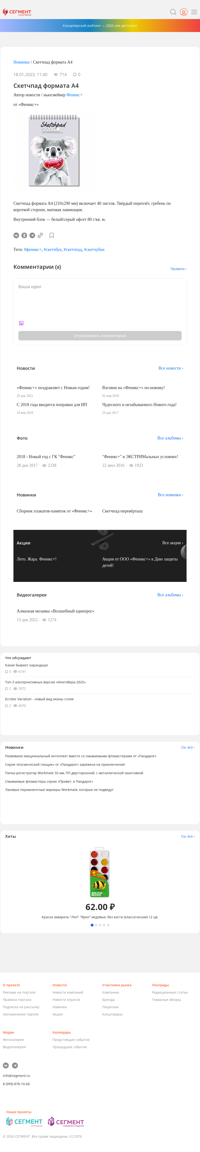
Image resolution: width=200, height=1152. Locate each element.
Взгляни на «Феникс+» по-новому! (133, 387)
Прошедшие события (70, 1047)
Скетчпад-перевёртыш (122, 511)
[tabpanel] (100, 881)
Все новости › (171, 368)
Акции (58, 1014)
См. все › (188, 747)
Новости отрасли (66, 999)
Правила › (179, 268)
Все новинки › (170, 494)
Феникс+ (74, 95)
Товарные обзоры (166, 999)
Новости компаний (68, 992)
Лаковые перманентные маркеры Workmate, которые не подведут (59, 789)
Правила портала (17, 999)
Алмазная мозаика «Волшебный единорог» (55, 611)
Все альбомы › (170, 438)
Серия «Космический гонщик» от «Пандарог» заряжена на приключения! (65, 764)
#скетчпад (73, 249)
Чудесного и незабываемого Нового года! (139, 404)
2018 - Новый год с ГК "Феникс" (46, 456)
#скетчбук (52, 249)
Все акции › (172, 542)
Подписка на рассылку (21, 1007)
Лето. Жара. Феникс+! (37, 559)
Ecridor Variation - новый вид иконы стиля (39, 699)
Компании (110, 992)
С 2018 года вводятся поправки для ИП (52, 404)
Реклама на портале (19, 992)
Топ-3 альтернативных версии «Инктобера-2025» (45, 682)
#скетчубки (94, 249)
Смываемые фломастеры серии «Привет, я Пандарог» (49, 781)
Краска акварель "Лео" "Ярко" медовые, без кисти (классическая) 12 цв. (100, 917)
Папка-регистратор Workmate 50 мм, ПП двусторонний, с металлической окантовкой (74, 773)
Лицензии (110, 1007)
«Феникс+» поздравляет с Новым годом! (53, 387)
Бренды (108, 999)
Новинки (21, 62)
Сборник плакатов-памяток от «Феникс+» (54, 511)
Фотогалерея (13, 1039)
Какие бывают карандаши (26, 665)
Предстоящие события (71, 1039)
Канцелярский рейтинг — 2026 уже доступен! (100, 25)
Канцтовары (112, 1014)
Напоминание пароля (20, 1014)
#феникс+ (32, 249)
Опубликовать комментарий (100, 335)
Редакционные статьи (170, 992)
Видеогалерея (14, 1047)
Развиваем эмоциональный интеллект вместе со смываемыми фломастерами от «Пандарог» (80, 756)
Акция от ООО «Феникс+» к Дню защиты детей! (140, 562)
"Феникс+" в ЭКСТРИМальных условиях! (140, 456)
